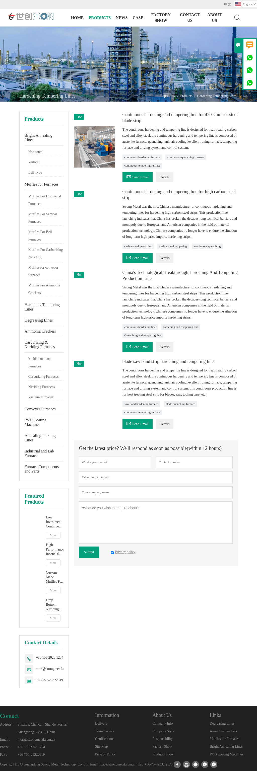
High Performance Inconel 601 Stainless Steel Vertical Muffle (55, 549)
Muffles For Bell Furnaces (40, 235)
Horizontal (35, 152)
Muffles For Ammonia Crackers (44, 289)
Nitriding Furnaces (41, 387)
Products (100, 18)
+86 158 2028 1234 (49, 657)
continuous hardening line (140, 327)
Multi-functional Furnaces (40, 362)
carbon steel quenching (138, 246)
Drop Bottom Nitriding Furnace (52, 604)
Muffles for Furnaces (41, 184)
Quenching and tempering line (142, 335)
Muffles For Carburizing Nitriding (45, 253)
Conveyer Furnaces (40, 409)
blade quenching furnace (180, 404)
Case (138, 18)
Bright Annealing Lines (38, 137)
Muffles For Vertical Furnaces (42, 217)
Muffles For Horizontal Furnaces (44, 200)
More (53, 535)
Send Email (137, 176)
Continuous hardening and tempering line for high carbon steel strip (179, 194)
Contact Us (190, 18)
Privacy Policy (105, 754)
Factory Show (161, 18)
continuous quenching (207, 246)
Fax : (3, 754)
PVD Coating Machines (35, 422)
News (121, 18)
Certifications (104, 739)
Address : (6, 724)
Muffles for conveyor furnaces (43, 271)
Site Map (101, 746)
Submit (89, 552)
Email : (5, 739)
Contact (9, 716)
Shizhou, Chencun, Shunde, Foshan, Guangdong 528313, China (43, 728)
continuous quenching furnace (185, 157)
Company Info (162, 723)
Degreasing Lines (39, 320)
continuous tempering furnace (142, 165)
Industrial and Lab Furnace (39, 453)
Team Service (104, 731)
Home (77, 18)
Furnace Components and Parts (42, 469)
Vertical (33, 162)
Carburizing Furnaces (43, 376)
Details (165, 177)
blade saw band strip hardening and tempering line (168, 361)
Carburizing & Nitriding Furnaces (40, 344)
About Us (214, 18)
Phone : (5, 747)
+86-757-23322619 (49, 680)
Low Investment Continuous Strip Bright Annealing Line (54, 522)
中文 (227, 4)
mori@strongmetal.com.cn (55, 669)
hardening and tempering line (180, 327)
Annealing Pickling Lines (40, 437)
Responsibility (162, 739)
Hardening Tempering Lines (42, 306)
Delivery (101, 723)
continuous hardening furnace (142, 157)
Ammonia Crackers (40, 331)
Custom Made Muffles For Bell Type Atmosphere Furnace (54, 577)
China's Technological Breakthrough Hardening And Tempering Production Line (180, 275)
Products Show (162, 754)
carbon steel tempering (173, 246)
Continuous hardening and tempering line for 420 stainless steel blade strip (180, 117)
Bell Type (35, 172)
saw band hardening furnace (141, 404)
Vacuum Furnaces (40, 397)
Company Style (163, 731)
